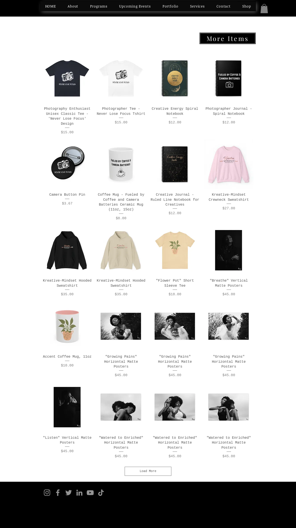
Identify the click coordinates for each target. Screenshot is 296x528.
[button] (264, 8)
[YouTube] (90, 492)
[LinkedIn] (79, 492)
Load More (148, 471)
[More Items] (227, 38)
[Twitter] (68, 492)
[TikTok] (101, 492)
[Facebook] (58, 492)
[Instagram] (47, 492)
